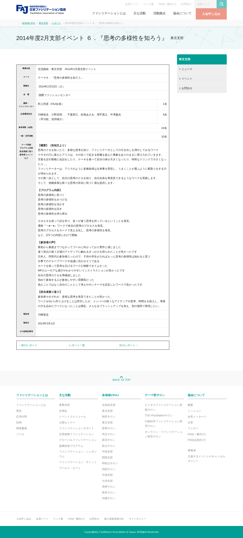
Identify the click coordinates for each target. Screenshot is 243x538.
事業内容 (64, 404)
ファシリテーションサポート (76, 428)
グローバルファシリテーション (78, 439)
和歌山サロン (110, 463)
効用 (19, 422)
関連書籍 (21, 428)
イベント (187, 78)
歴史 (19, 410)
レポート (56, 23)
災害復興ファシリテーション (76, 434)
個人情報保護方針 (114, 518)
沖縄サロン (108, 498)
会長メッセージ (197, 416)
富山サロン (108, 445)
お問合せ (186, 4)
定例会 (63, 410)
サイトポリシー (137, 518)
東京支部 (43, 23)
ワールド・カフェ (70, 468)
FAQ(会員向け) (196, 439)
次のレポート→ (128, 345)
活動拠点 (159, 13)
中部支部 (107, 451)
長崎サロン (108, 486)
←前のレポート (28, 345)
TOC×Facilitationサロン (159, 415)
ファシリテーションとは (109, 13)
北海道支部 (108, 404)
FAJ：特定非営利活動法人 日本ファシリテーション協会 (41, 9)
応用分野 (21, 416)
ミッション (194, 410)
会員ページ (132, 4)
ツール (20, 434)
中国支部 (107, 474)
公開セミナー (67, 422)
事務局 (192, 450)
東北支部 (107, 410)
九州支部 (107, 480)
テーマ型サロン (155, 395)
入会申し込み (211, 13)
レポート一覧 (77, 345)
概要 (190, 404)
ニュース (187, 69)
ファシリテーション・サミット (78, 462)
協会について (182, 13)
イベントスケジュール (72, 416)
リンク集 (148, 4)
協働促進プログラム (71, 445)
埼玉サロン (108, 434)
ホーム (17, 23)
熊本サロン (108, 492)
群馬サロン (108, 428)
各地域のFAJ (28, 23)
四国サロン (108, 469)
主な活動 (139, 13)
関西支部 (107, 457)
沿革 (190, 422)
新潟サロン (108, 439)
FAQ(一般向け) (167, 4)
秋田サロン (108, 416)
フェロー (193, 428)
